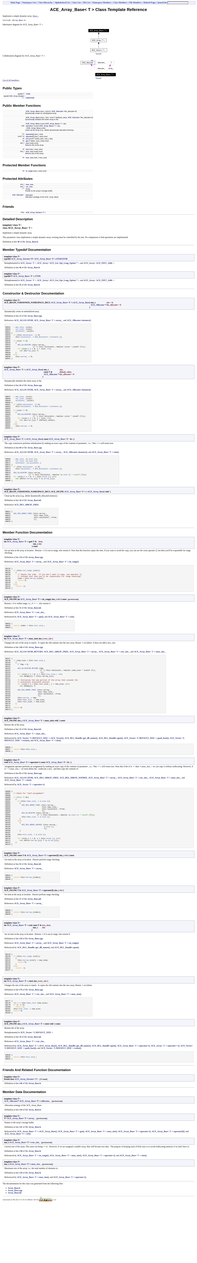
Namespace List (29, 2)
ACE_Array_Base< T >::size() (105, 466)
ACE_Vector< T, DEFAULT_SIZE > (36, 1090)
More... (36, 16)
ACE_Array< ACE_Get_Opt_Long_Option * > (58, 263)
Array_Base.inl (34, 519)
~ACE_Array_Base (33, 128)
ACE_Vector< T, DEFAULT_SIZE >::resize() (61, 1106)
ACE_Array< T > (28, 263)
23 (20, 316)
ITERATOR (30, 98)
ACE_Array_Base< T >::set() (61, 642)
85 (20, 811)
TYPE (28, 94)
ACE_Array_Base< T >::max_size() (65, 1049)
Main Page (15, 2)
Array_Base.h (19, 20)
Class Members (120, 2)
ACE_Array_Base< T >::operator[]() (168, 1190)
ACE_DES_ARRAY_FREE (26, 523)
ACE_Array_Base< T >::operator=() (133, 1103)
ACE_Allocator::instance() (79, 321)
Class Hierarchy (45, 2)
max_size (29, 152)
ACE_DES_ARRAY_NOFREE (73, 816)
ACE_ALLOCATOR (23, 321)
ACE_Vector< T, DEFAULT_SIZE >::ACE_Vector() (40, 775)
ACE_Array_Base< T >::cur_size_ (29, 637)
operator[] (30, 135)
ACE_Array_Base (33, 112)
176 (20, 1044)
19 (20, 1094)
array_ (28, 189)
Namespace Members (101, 2)
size (27, 143)
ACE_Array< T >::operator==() (165, 1103)
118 (20, 990)
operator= (30, 126)
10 (20, 519)
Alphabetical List (62, 2)
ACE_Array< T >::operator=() (31, 822)
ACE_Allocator (57, 112)
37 (20, 949)
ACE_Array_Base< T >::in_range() (63, 582)
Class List (76, 2)
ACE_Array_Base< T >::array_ (48, 321)
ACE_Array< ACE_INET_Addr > (99, 263)
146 (20, 673)
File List (86, 2)
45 (20, 285)
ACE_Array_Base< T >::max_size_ (149, 678)
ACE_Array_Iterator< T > (35, 213)
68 (20, 461)
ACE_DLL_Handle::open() (110, 775)
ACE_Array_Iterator (16, 96)
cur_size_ (29, 187)
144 (20, 1168)
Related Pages (149, 2)
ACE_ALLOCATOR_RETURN (28, 678)
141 (20, 1186)
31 (20, 633)
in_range (29, 171)
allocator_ (30, 195)
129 (20, 1231)
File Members (135, 2)
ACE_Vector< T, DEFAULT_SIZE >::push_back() (146, 775)
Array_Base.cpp (34, 316)
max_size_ (30, 185)
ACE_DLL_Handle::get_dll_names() (81, 775)
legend (98, 54)
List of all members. (11, 81)
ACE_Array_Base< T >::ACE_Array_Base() (37, 1103)
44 (20, 392)
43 (20, 913)
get (27, 141)
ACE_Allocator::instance (46, 339)
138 (20, 1210)
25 (20, 766)
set (27, 139)
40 (18, 242)
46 (20, 268)
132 (20, 578)
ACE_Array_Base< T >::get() (30, 642)
